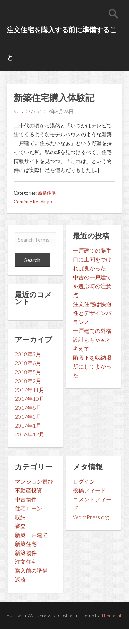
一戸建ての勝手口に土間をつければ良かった (92, 259)
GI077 (26, 111)
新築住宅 (47, 193)
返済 (20, 579)
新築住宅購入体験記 (54, 97)
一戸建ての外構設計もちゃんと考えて (92, 339)
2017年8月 (28, 407)
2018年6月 (28, 363)
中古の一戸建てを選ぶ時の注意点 (92, 286)
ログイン (84, 481)
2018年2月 (28, 380)
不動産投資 (28, 490)
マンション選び (34, 481)
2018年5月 (28, 372)
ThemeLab (111, 615)
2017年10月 (29, 398)
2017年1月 (28, 425)
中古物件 (26, 499)
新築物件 (26, 552)
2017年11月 (29, 389)
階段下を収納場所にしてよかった (92, 366)
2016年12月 (29, 434)
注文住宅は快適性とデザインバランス (92, 313)
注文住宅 (26, 561)
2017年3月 (28, 416)
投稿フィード (89, 490)
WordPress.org (91, 517)
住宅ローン (28, 508)
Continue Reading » (33, 202)
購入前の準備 (31, 570)
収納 (20, 517)
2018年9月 (28, 354)
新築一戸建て (31, 535)
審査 (20, 526)
